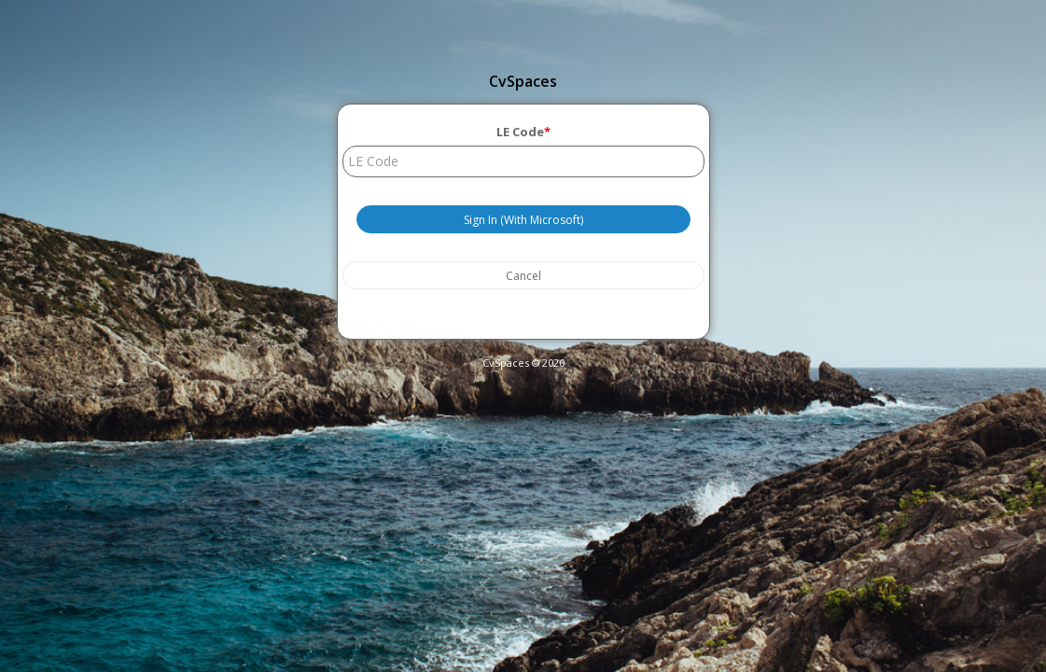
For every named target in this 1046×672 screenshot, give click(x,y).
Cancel (523, 275)
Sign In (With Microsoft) (523, 219)
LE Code (523, 131)
